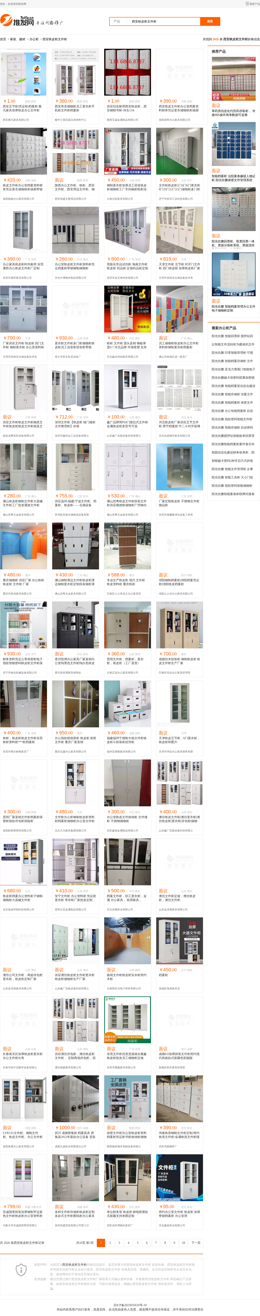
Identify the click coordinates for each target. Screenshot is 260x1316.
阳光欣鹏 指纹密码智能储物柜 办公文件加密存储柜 (232, 486)
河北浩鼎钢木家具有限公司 (174, 435)
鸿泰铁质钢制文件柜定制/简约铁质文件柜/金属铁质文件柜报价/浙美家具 (179, 1137)
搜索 (210, 21)
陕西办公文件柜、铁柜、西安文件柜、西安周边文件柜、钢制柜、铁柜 (75, 189)
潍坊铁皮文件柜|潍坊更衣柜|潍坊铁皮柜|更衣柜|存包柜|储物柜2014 (179, 821)
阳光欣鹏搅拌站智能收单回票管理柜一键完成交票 (233, 436)
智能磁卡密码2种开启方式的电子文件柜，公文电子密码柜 (232, 461)
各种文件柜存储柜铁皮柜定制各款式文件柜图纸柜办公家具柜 (75, 1216)
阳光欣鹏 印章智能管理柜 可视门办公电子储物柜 (232, 353)
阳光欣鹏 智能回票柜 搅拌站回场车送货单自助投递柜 (232, 336)
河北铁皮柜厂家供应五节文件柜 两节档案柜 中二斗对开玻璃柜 (179, 426)
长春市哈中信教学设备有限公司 (20, 1069)
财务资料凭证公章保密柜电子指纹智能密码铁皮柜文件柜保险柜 (23, 663)
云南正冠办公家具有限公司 (122, 672)
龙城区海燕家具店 (169, 988)
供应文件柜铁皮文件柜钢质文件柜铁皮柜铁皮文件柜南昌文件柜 (23, 426)
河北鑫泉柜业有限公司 (172, 1225)
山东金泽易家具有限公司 (173, 909)
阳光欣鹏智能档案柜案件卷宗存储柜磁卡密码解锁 (233, 445)
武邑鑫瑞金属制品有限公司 (122, 830)
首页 (3, 39)
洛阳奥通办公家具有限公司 (18, 1146)
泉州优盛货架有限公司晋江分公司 (72, 1227)
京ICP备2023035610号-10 (130, 1305)
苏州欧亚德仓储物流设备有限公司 (72, 516)
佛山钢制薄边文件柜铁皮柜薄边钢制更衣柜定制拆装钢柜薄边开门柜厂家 (75, 584)
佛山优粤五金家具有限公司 (18, 514)
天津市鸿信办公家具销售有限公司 (176, 753)
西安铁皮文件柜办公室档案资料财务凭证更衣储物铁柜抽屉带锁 (179, 110)
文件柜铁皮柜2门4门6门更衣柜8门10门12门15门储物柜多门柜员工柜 (179, 189)
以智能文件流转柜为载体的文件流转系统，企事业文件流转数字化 (233, 345)
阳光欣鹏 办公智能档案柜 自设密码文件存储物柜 (232, 411)
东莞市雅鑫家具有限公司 (121, 1067)
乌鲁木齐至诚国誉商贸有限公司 (20, 1227)
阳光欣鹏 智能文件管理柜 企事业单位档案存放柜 (232, 469)
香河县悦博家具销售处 (68, 672)
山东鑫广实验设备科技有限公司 (124, 437)
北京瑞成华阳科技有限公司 (18, 909)
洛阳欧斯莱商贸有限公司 (17, 830)
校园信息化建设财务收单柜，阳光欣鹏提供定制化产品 (233, 453)
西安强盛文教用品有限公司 (70, 198)
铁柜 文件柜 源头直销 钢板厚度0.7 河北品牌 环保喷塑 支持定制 (127, 347)
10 (183, 1242)
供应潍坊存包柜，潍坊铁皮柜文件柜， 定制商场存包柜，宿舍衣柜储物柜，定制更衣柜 (75, 1058)
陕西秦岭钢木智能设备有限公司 (124, 1148)
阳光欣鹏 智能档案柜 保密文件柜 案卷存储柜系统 (232, 403)
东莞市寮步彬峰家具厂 (16, 751)
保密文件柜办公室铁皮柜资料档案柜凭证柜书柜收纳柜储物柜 (127, 1137)
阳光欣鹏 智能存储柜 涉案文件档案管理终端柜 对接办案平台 (232, 395)
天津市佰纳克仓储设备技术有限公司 (176, 279)
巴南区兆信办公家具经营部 (174, 672)
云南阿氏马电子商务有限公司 (124, 988)
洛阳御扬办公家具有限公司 (18, 198)
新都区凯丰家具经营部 (172, 1067)
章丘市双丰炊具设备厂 (68, 356)
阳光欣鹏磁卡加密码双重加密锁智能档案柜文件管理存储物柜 (233, 378)
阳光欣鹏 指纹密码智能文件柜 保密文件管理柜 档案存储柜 (232, 420)
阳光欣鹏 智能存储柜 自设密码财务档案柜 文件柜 (232, 428)
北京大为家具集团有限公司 (70, 830)
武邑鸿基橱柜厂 (168, 1146)
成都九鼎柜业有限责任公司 (70, 1146)
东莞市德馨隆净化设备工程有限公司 (176, 516)
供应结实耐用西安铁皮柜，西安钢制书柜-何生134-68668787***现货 (127, 110)
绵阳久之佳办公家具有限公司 (176, 593)
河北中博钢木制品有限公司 (70, 277)
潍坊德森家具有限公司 (68, 1067)
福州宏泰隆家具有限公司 (121, 751)
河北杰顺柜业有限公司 (120, 909)
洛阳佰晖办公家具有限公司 (174, 119)
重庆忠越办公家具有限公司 (70, 751)
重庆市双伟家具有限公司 (17, 593)
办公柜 (34, 39)
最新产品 (255, 3)
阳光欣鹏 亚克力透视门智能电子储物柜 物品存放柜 (233, 370)
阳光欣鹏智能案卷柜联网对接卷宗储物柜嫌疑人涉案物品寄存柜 (233, 494)
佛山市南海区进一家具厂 (173, 356)
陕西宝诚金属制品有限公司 (122, 119)
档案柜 (163, 975)
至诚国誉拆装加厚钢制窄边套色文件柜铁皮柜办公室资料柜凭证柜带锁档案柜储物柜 (23, 1216)
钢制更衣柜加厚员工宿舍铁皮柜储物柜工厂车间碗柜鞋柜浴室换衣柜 (127, 189)
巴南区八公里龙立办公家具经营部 (124, 595)
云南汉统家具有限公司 (120, 198)
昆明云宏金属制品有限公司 (70, 909)
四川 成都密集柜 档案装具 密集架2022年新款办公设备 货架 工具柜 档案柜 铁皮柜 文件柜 (75, 1137)
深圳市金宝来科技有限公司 (122, 277)
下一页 (196, 1242)
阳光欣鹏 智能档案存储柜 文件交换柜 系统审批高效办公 (232, 361)
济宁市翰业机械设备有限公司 (20, 672)
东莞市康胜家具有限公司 (17, 277)
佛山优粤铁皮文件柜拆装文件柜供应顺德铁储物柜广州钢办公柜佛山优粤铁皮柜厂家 (127, 505)
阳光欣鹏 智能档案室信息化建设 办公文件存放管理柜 (233, 386)
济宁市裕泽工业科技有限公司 (176, 198)
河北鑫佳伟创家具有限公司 (122, 356)
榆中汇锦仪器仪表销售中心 (70, 119)
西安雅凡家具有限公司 (16, 119)
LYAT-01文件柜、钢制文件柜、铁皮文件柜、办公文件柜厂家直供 (23, 1137)
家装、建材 (17, 39)
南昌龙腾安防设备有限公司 (18, 435)
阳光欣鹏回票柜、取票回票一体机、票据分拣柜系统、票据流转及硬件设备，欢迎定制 (233, 245)
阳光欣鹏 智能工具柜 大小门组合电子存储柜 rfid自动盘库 (232, 478)
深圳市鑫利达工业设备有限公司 (72, 437)
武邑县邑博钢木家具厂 (120, 1225)
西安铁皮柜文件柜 (55, 39)
